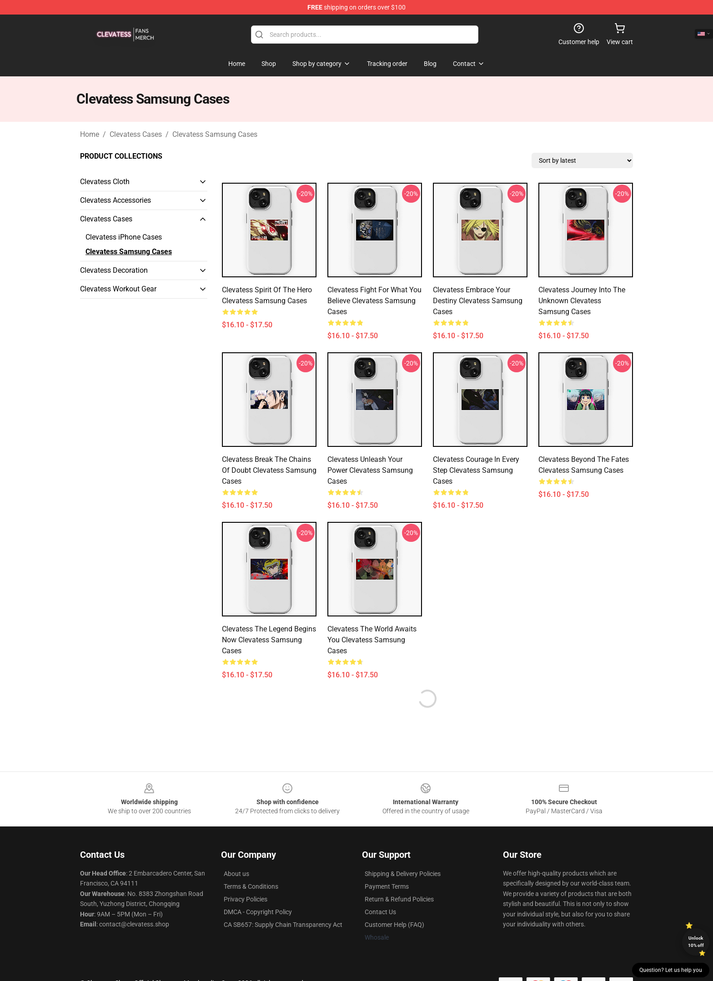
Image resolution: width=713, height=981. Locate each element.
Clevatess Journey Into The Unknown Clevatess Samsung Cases (581, 300)
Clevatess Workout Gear (118, 289)
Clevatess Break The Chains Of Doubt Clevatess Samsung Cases (269, 470)
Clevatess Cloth (105, 181)
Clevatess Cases (136, 134)
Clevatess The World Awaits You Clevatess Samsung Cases (372, 640)
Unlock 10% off (696, 942)
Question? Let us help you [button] (670, 970)
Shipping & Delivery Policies (403, 873)
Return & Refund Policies (399, 899)
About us (236, 873)
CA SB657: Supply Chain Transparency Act (283, 924)
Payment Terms (387, 886)
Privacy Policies (245, 899)
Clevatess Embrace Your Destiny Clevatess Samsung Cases (477, 300)
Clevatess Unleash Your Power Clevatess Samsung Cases (370, 470)
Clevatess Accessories (115, 200)
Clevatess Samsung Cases (214, 134)
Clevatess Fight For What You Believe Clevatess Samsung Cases (374, 300)
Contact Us (380, 912)
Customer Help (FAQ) (394, 924)
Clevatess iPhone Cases (123, 237)
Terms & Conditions (251, 886)
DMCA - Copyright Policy (258, 912)
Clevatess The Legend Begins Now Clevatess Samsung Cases (269, 640)
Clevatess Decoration (114, 270)
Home (89, 134)
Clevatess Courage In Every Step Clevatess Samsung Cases (476, 470)
